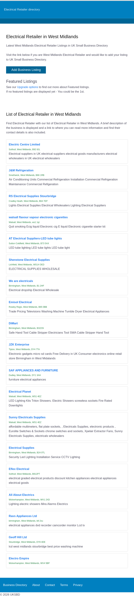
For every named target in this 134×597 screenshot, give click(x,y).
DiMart (13, 323)
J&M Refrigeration (21, 170)
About (36, 584)
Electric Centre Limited (24, 144)
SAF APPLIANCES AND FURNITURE (33, 370)
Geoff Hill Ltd (18, 537)
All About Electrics (21, 494)
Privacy (78, 584)
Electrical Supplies (21, 447)
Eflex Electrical (19, 468)
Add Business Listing (26, 70)
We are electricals (21, 280)
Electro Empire (19, 558)
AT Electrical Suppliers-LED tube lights (35, 238)
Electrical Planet (20, 391)
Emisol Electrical (20, 302)
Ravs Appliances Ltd (23, 516)
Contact (50, 584)
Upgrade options (27, 87)
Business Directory (15, 584)
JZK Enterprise (19, 344)
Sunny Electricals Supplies (27, 417)
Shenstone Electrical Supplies (29, 259)
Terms (64, 584)
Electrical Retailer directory (22, 9)
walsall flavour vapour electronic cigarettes (38, 217)
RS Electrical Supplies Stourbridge (32, 196)
